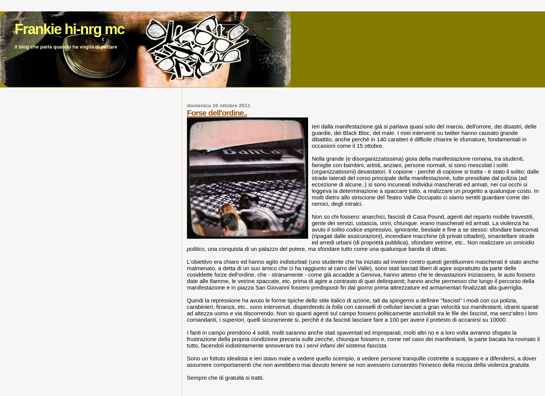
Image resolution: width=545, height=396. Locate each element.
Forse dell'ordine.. (217, 112)
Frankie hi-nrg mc (69, 29)
